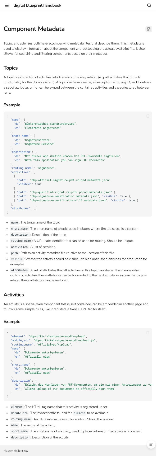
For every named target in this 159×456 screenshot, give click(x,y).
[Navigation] (7, 5)
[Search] (149, 5)
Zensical (23, 451)
